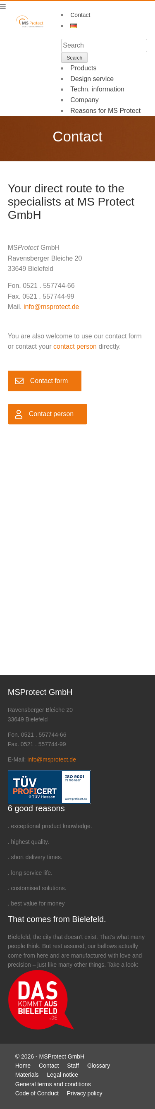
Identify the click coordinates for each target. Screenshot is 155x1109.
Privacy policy (85, 1093)
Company (84, 99)
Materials (27, 1074)
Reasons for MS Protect (105, 110)
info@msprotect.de (51, 306)
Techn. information (97, 89)
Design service (92, 78)
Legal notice (63, 1074)
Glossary (98, 1065)
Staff (73, 1065)
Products (83, 68)
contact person (75, 346)
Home (23, 1065)
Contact (80, 15)
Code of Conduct (37, 1093)
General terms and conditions (53, 1084)
